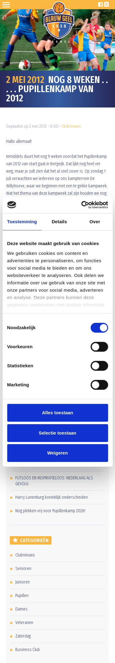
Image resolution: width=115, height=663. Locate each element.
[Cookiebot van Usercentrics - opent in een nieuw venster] (82, 205)
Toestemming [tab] (22, 221)
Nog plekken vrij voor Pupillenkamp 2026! (50, 510)
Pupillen (22, 595)
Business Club (27, 649)
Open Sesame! (7, 4)
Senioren (23, 568)
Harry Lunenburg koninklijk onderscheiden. (52, 497)
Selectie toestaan (57, 432)
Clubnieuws (71, 126)
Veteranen (24, 622)
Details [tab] (59, 221)
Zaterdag (23, 636)
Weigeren (57, 452)
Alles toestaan (57, 412)
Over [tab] (95, 221)
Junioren (22, 582)
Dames (21, 609)
